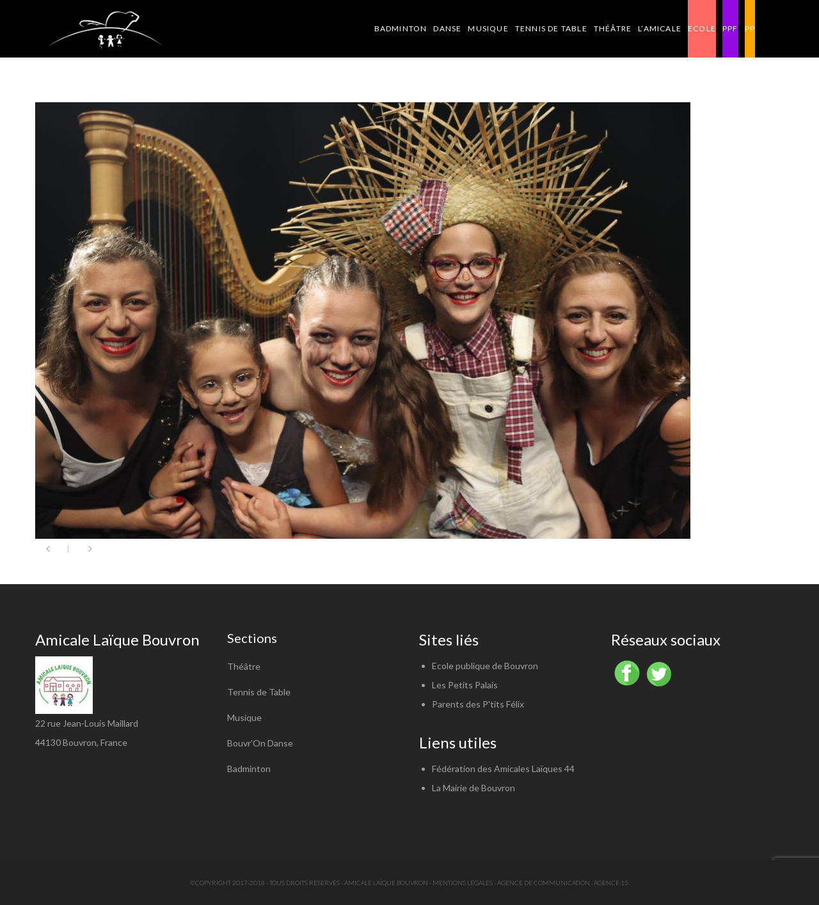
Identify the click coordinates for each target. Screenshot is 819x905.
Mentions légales (463, 882)
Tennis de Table (258, 691)
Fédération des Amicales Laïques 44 (503, 768)
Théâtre (243, 666)
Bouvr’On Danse (260, 743)
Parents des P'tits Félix (478, 704)
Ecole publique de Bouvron (485, 665)
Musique (244, 717)
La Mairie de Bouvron (473, 787)
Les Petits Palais (465, 684)
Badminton (249, 768)
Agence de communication (543, 882)
